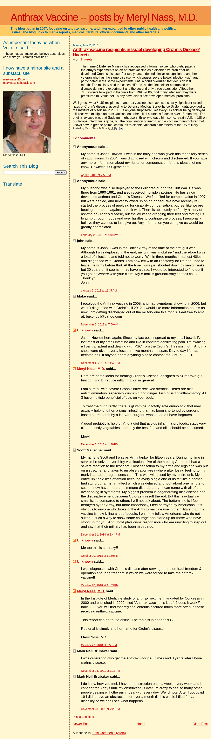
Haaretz (87, 59)
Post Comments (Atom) (109, 733)
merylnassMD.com (15, 79)
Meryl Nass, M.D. (91, 369)
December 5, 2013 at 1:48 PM (99, 444)
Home (141, 724)
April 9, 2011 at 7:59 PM (96, 175)
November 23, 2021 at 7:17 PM (100, 670)
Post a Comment (83, 716)
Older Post (200, 724)
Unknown (85, 330)
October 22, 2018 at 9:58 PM (99, 645)
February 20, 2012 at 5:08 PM (99, 235)
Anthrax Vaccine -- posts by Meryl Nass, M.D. (104, 17)
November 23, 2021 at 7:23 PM (100, 709)
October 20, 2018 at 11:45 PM (99, 585)
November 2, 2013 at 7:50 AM (99, 324)
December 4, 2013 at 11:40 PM (100, 363)
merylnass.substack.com (19, 82)
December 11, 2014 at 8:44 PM (100, 534)
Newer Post (81, 724)
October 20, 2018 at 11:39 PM (99, 555)
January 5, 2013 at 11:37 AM (99, 290)
